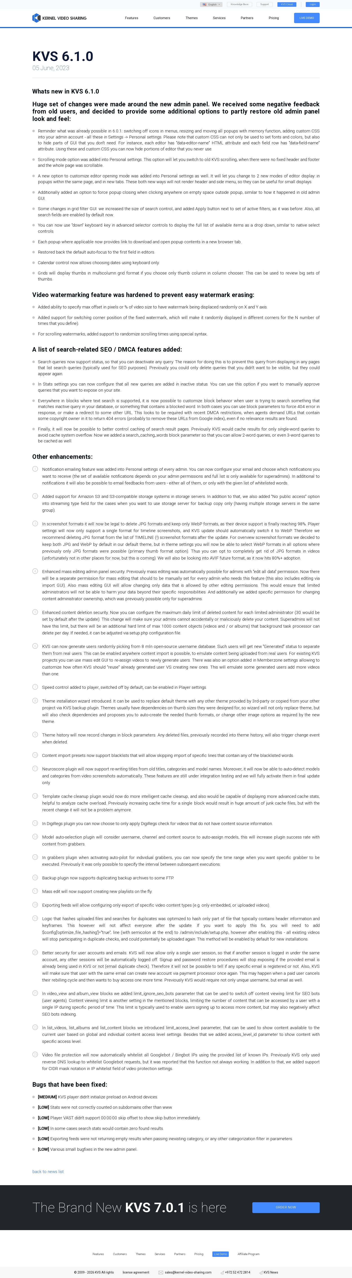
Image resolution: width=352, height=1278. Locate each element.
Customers (120, 1254)
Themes (141, 1254)
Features (98, 1254)
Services (160, 1254)
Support (264, 4)
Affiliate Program (249, 1254)
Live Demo (307, 18)
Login (313, 4)
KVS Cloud (287, 4)
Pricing (198, 1254)
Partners (179, 1254)
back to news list (48, 1171)
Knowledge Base (239, 4)
